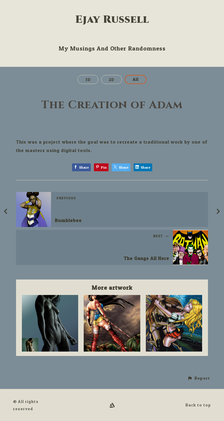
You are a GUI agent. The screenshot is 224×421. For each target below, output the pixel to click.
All (136, 79)
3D (88, 79)
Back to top (198, 404)
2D (111, 79)
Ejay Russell (112, 20)
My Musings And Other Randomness (112, 48)
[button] (198, 378)
